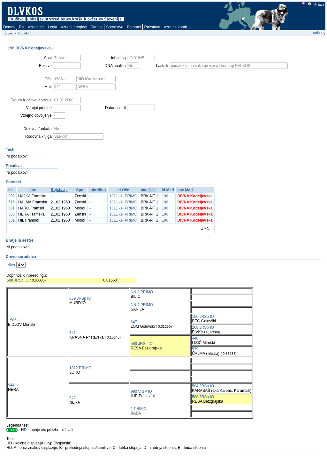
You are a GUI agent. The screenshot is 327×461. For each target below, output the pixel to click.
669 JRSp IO (80, 298)
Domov (9, 27)
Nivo (11, 265)
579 (195, 349)
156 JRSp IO (203, 316)
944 (11, 385)
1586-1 (14, 320)
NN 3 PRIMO (142, 292)
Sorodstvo (114, 27)
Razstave (152, 27)
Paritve (97, 27)
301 (11, 208)
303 (11, 214)
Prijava (319, 4)
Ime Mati (185, 190)
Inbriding (97, 190)
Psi (21, 27)
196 (165, 196)
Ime (32, 190)
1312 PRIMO (80, 368)
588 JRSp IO (18, 280)
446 (195, 338)
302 (11, 196)
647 (134, 322)
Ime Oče (148, 190)
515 (11, 202)
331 (11, 220)
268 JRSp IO (203, 327)
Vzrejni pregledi (74, 27)
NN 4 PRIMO (142, 305)
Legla (52, 27)
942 (72, 398)
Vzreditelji (36, 27)
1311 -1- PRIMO (123, 196)
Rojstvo (58, 189)
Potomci (134, 27)
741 (72, 333)
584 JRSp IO (203, 386)
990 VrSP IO (141, 391)
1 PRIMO (138, 408)
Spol (80, 190)
